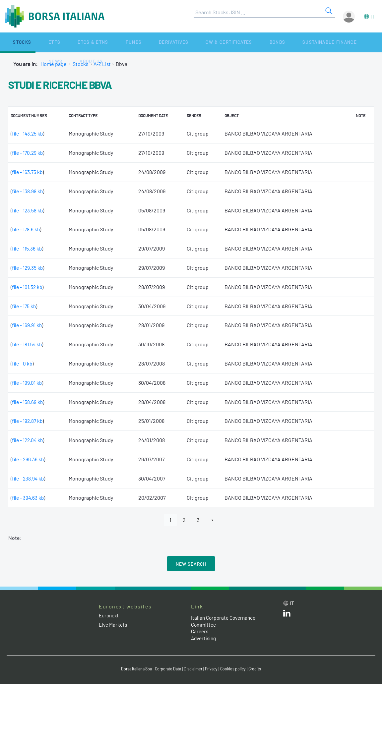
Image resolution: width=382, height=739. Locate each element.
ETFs (36, 42)
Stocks (13, 42)
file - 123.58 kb (28, 210)
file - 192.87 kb (28, 421)
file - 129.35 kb (28, 267)
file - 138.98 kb (28, 191)
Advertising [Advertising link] (204, 638)
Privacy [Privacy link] (214, 669)
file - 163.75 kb (28, 172)
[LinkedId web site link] (286, 615)
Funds (97, 42)
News (305, 42)
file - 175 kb (24, 306)
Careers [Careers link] (200, 632)
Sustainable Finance (261, 42)
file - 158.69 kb (28, 402)
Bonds (217, 42)
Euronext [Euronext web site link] (110, 616)
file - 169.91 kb (27, 325)
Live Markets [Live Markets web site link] (113, 625)
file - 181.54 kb (28, 344)
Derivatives (128, 42)
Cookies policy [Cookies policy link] (237, 669)
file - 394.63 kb (28, 497)
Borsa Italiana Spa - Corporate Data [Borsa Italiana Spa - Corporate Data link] (148, 669)
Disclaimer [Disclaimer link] (195, 669)
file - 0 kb (22, 363)
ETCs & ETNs (65, 42)
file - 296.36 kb (28, 459)
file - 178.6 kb (26, 229)
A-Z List (103, 64)
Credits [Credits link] (260, 669)
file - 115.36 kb (27, 248)
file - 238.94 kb (28, 478)
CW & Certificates (177, 42)
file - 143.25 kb (28, 133)
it (372, 16)
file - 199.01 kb (27, 382)
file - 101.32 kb (28, 287)
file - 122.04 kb (28, 440)
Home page (53, 64)
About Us (332, 42)
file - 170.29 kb (28, 152)
